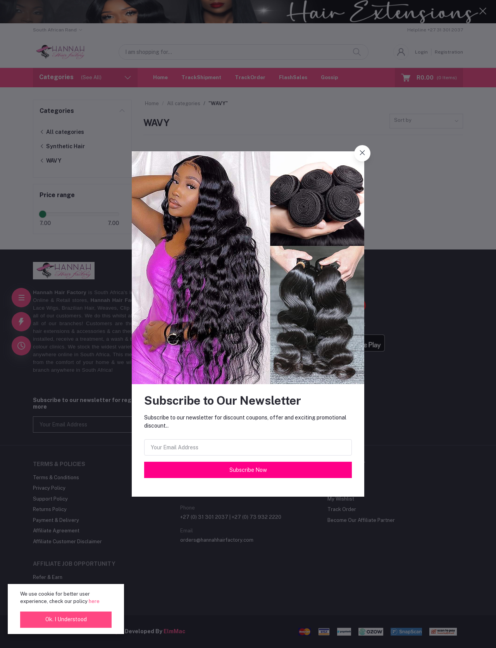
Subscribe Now (248, 470)
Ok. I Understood (66, 619)
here (94, 601)
